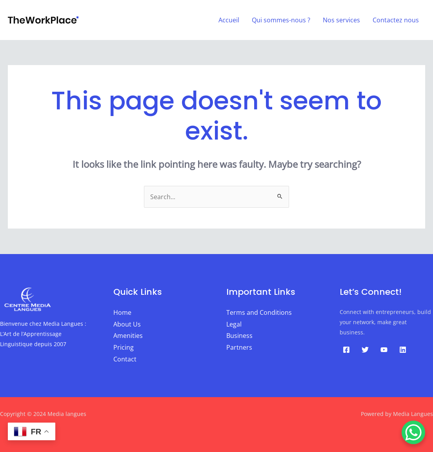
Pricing (123, 347)
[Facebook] (346, 349)
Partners (239, 347)
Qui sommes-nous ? (281, 20)
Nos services (341, 20)
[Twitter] (365, 349)
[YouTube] (384, 349)
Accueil (228, 20)
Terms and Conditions (259, 312)
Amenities (128, 335)
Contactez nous (396, 20)
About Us (127, 324)
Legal (234, 324)
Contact (124, 359)
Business (239, 335)
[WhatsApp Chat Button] (413, 432)
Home (122, 312)
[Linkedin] (402, 349)
